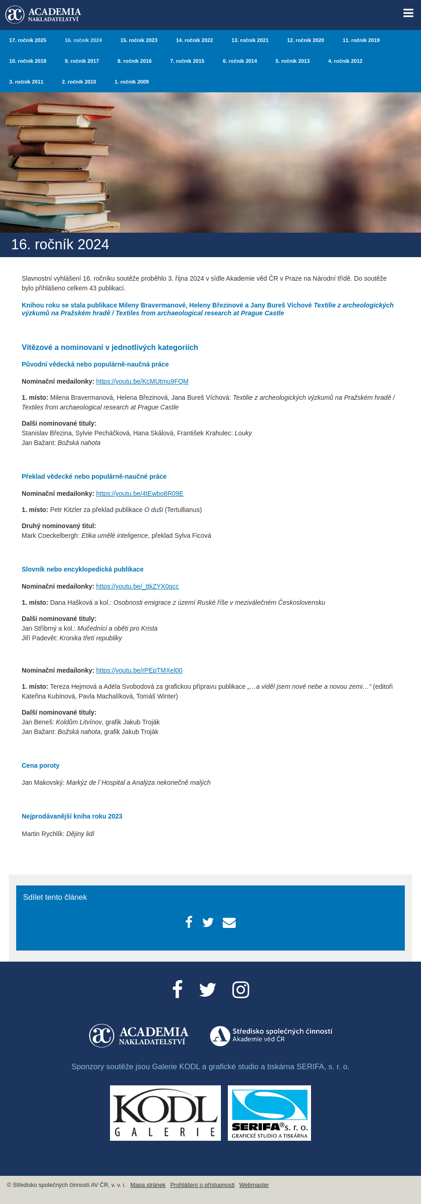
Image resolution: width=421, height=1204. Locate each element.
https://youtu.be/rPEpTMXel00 (139, 670)
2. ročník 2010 (79, 81)
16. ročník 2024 (83, 40)
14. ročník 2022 (194, 40)
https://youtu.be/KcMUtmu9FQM (142, 381)
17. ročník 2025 (27, 40)
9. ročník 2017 (82, 61)
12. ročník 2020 (305, 40)
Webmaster (254, 1185)
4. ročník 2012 (345, 61)
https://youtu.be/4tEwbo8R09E (139, 493)
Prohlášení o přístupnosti (202, 1185)
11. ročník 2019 (360, 40)
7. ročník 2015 (187, 61)
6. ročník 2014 (240, 61)
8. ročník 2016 (134, 61)
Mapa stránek (147, 1185)
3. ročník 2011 (26, 81)
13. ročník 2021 (250, 40)
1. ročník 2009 (132, 81)
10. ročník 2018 (27, 61)
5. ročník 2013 (292, 61)
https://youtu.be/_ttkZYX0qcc (137, 586)
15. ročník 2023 (138, 40)
